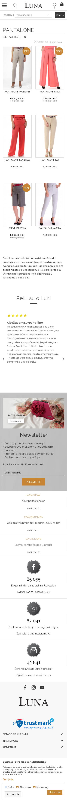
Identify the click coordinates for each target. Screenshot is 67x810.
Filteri (60, 15)
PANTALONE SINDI (50, 91)
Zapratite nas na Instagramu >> (33, 633)
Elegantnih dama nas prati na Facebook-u (33, 585)
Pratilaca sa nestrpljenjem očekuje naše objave (33, 627)
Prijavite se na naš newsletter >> (33, 675)
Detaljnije (8, 779)
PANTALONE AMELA (50, 228)
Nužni (11, 787)
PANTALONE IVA (50, 160)
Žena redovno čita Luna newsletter (33, 668)
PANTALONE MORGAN (17, 91)
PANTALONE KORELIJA (17, 160)
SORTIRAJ (9, 15)
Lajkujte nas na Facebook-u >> (33, 592)
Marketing (42, 787)
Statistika (25, 787)
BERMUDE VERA (17, 228)
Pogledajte (33, 508)
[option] (33, 338)
